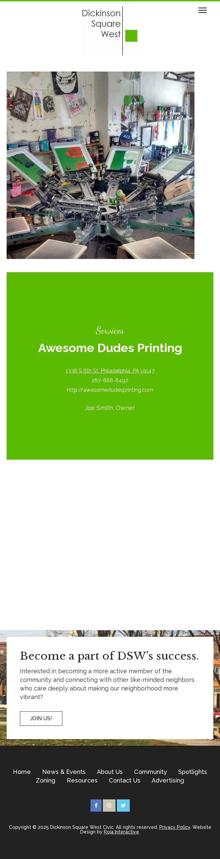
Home (22, 772)
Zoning (45, 780)
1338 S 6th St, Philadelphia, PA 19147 (110, 371)
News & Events (64, 772)
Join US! (41, 718)
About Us (110, 772)
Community (150, 772)
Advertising (168, 780)
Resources (82, 780)
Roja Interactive (121, 831)
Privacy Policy (174, 827)
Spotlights (192, 772)
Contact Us (124, 780)
